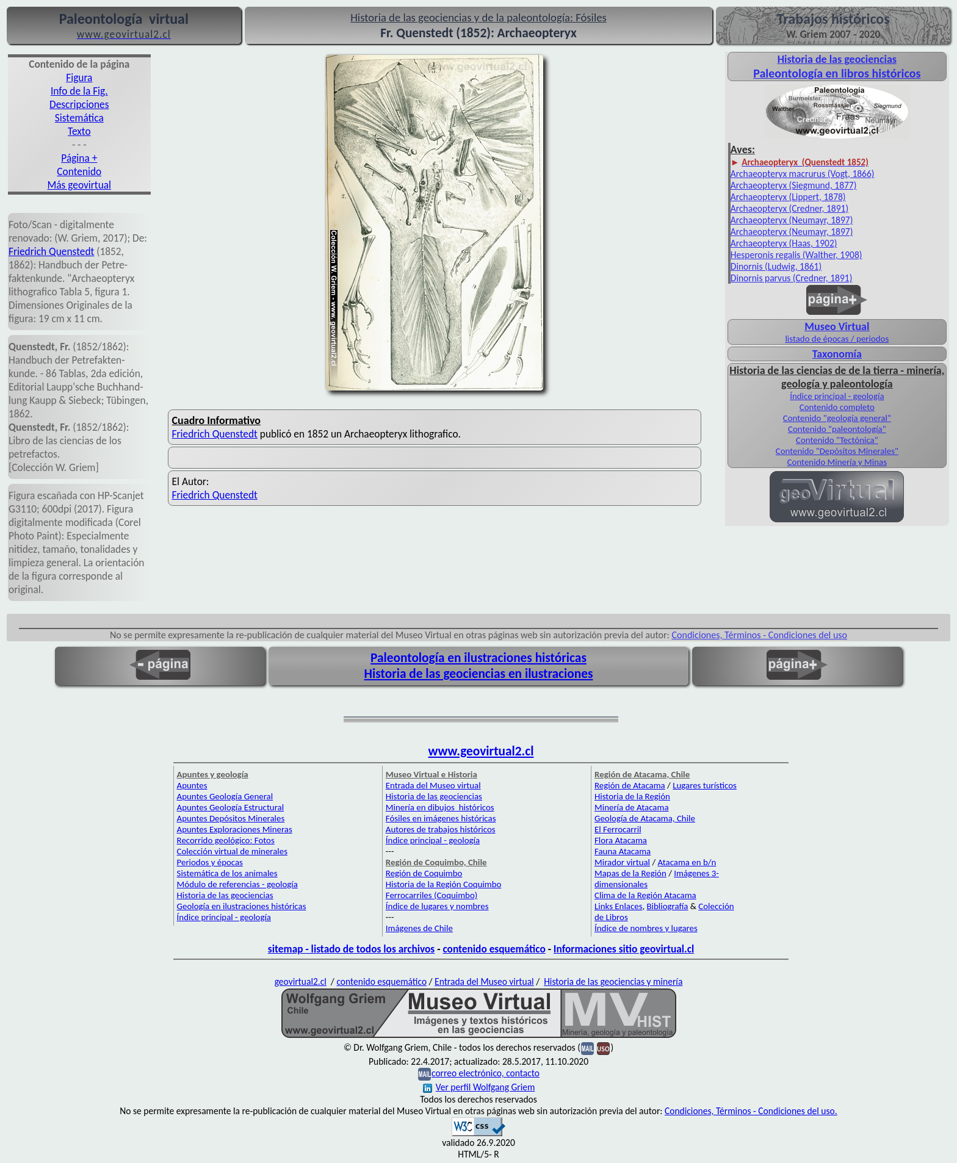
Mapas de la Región (630, 873)
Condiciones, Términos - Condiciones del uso (760, 635)
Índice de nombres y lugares (646, 928)
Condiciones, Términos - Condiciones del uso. (751, 1111)
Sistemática (79, 117)
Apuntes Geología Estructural (230, 807)
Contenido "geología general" (837, 417)
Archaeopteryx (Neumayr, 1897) (792, 220)
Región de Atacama (629, 785)
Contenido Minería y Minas (837, 461)
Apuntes (192, 785)
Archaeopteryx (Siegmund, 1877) (794, 185)
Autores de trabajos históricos (441, 829)
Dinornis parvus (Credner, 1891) (792, 278)
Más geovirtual (80, 185)
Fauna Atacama (622, 851)
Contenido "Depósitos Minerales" (837, 450)
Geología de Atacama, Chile (644, 818)
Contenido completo (837, 406)
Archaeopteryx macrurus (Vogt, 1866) (803, 173)
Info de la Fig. (79, 91)
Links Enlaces (618, 906)
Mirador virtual (622, 862)
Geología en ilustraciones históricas (241, 906)
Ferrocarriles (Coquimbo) (431, 895)
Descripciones (79, 104)
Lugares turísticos (705, 785)
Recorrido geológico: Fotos (226, 840)
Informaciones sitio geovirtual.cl (624, 949)
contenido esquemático (493, 949)
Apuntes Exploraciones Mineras (234, 829)
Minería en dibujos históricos (440, 807)
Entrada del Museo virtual (433, 785)
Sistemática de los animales (227, 873)
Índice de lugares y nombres (437, 906)
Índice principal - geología (837, 396)
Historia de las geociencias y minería (613, 981)
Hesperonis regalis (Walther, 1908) (796, 255)
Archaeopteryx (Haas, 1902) (784, 243)
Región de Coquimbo (424, 873)
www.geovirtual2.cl (481, 751)
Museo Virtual (836, 326)
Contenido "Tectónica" (837, 439)
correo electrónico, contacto (486, 1073)
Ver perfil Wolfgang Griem (479, 1087)
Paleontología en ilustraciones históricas (478, 658)
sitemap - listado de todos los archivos (351, 949)
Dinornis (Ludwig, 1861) (776, 266)
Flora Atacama (620, 840)
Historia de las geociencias (225, 895)
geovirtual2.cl (301, 981)
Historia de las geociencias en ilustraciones (478, 674)
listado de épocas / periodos (837, 338)
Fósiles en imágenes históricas (441, 818)
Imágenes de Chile (419, 928)
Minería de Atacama (631, 807)
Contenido (79, 171)
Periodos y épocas (210, 862)
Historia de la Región (632, 796)
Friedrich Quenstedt (51, 251)
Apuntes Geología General (225, 796)
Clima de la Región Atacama (645, 895)
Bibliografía (667, 906)
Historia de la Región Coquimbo (444, 884)
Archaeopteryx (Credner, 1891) (789, 208)
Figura (79, 77)
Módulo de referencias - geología (237, 884)
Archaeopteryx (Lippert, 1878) (788, 197)
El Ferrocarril (617, 829)
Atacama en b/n (687, 862)
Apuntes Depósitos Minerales (231, 818)
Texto (79, 131)
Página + (79, 158)
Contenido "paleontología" (837, 428)
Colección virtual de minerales (232, 851)
